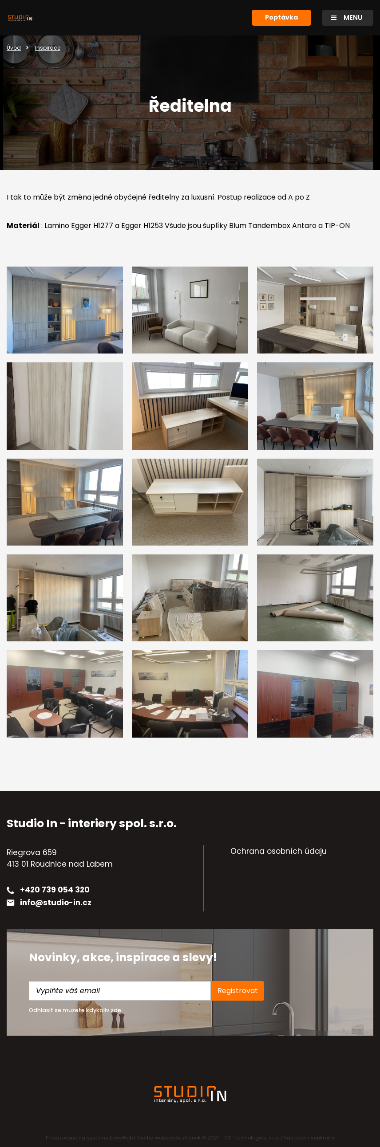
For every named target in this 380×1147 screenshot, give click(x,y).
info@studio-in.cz (55, 902)
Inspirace (47, 47)
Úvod (14, 47)
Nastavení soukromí (308, 1137)
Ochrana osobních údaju (278, 851)
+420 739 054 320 (55, 889)
